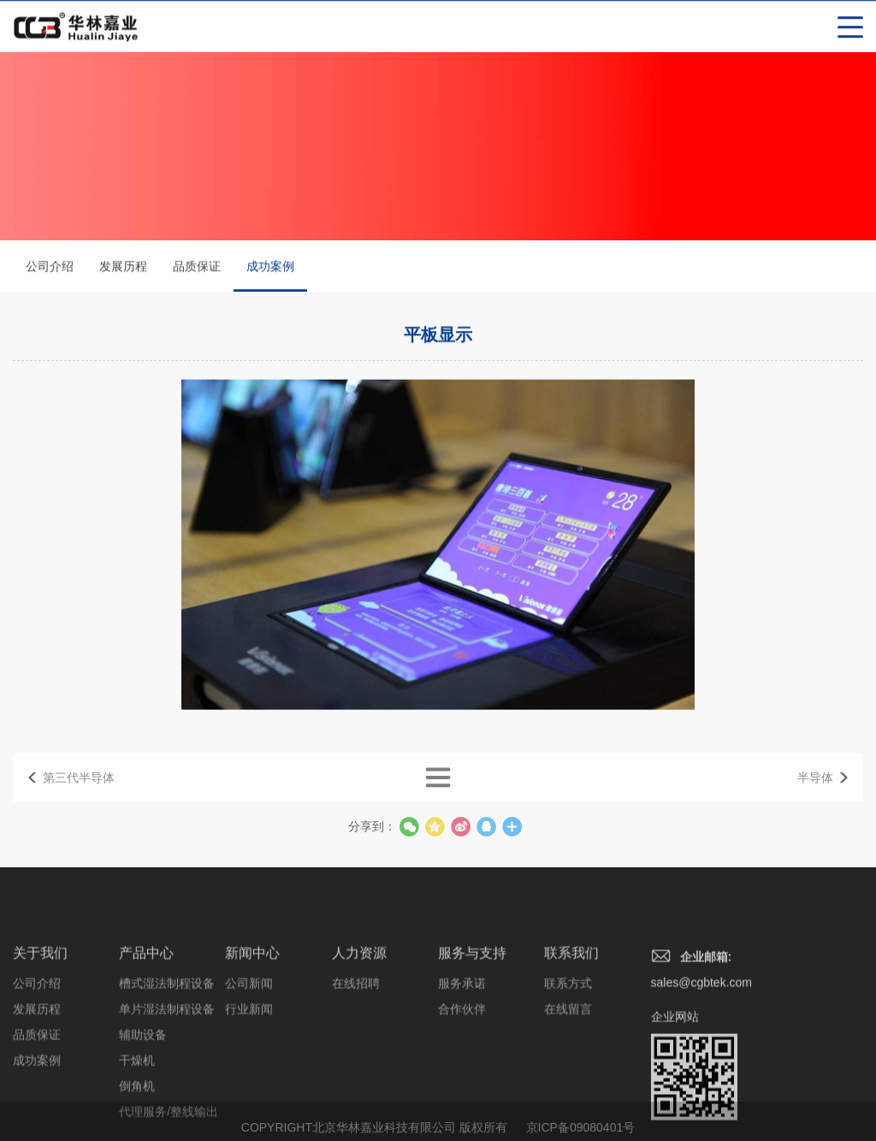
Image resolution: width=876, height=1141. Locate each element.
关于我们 (40, 1009)
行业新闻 (249, 1066)
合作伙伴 (462, 1066)
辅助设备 (143, 1091)
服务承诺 (462, 1040)
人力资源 (359, 1009)
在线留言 (568, 1066)
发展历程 (123, 268)
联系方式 (568, 1040)
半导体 (815, 789)
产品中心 (146, 1009)
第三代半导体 (79, 789)
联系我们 (571, 1009)
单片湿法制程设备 (167, 1066)
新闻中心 (252, 1009)
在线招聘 (356, 1040)
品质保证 (197, 268)
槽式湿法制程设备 (167, 1040)
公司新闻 (249, 1040)
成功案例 (270, 277)
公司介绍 (50, 268)
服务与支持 (472, 1009)
